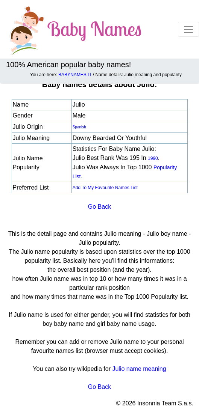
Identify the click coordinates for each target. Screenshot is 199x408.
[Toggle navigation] (188, 29)
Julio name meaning (139, 369)
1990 (153, 158)
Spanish (79, 127)
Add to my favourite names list (105, 187)
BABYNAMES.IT (74, 74)
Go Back (99, 206)
